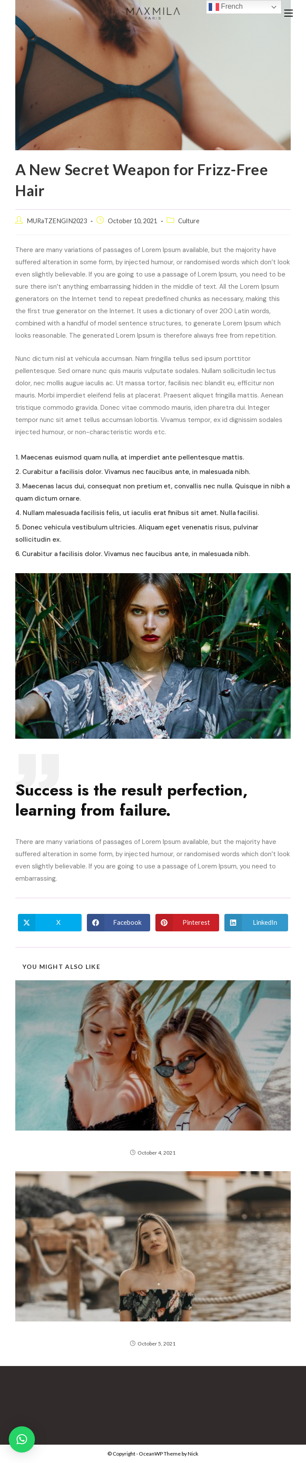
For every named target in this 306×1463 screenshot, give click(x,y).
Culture (188, 221)
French (226, 7)
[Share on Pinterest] (187, 922)
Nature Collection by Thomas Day (153, 1140)
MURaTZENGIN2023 (57, 221)
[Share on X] (50, 922)
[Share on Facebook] (119, 922)
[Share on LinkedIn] (256, 922)
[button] (22, 1439)
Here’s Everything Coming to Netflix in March (153, 1331)
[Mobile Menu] (288, 13)
